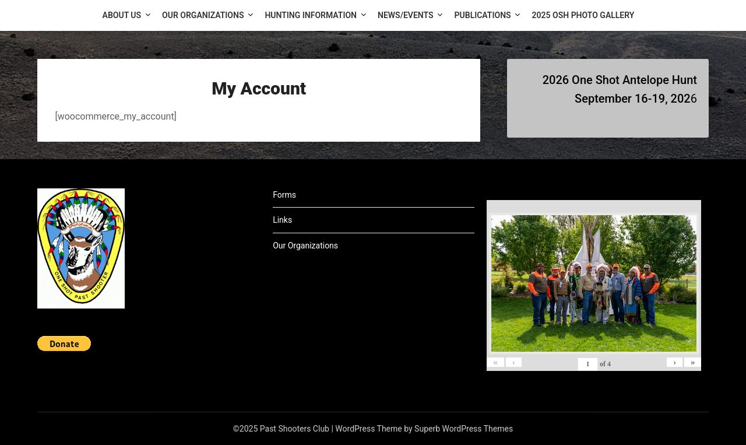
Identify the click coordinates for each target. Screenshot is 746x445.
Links (282, 220)
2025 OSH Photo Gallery (583, 15)
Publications (483, 15)
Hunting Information (311, 15)
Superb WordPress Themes (463, 428)
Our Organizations (203, 15)
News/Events (406, 15)
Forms (284, 194)
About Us (122, 15)
